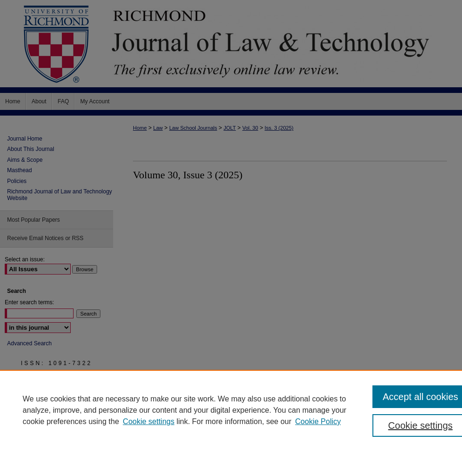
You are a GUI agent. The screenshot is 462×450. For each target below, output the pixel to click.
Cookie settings (148, 421)
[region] (231, 410)
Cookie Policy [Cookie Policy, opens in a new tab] (318, 421)
